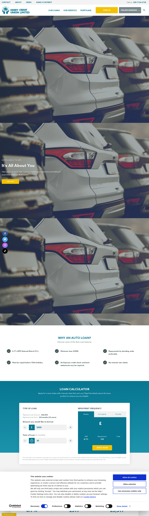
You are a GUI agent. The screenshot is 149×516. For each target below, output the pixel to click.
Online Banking (129, 10)
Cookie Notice (90, 502)
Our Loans (54, 10)
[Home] (15, 10)
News (29, 2)
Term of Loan (34, 435)
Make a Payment (44, 2)
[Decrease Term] (25, 441)
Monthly (118, 414)
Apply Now (11, 181)
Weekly (86, 414)
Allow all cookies (130, 483)
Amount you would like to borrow (38, 421)
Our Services (70, 10)
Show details (122, 511)
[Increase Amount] (70, 427)
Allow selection (129, 489)
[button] (144, 10)
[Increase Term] (70, 441)
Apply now (102, 448)
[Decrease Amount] (25, 427)
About (18, 2)
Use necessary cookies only (129, 496)
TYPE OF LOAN (30, 408)
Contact (6, 2)
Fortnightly (102, 414)
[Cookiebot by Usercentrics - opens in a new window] (15, 511)
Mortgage (85, 10)
